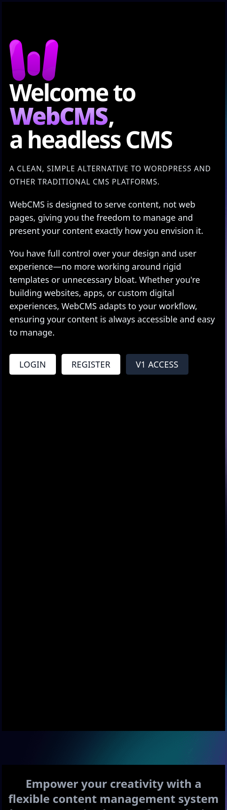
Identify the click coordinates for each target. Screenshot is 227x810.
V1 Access (157, 364)
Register (90, 364)
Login (32, 364)
